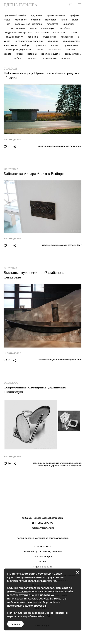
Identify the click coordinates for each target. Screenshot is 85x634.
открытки (52, 41)
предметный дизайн (15, 15)
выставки (32, 58)
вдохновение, (74, 463)
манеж (73, 32)
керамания (42, 32)
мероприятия (18, 28)
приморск (40, 45)
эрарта (8, 54)
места (33, 28)
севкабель (64, 28)
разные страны (73, 54)
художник (36, 15)
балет (75, 20)
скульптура (47, 28)
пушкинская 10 (14, 37)
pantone (70, 49)
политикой (47, 595)
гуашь (7, 20)
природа (66, 58)
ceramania (59, 32)
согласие (21, 591)
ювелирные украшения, (50, 466)
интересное (54, 49)
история (32, 54)
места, (41, 146)
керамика (33, 37)
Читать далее (12, 139)
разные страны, (59, 463)
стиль (40, 49)
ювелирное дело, (42, 463)
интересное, (50, 146)
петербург (53, 24)
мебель (18, 58)
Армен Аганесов (56, 15)
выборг (25, 45)
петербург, (70, 360)
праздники (66, 37)
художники (49, 37)
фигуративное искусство (18, 32)
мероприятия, (45, 360)
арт (9, 24)
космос (55, 45)
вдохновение (49, 58)
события (36, 20)
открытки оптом (71, 41)
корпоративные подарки (29, 41)
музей (19, 54)
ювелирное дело (50, 54)
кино (64, 20)
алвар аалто (10, 45)
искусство (51, 20)
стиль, (66, 466)
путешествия (71, 45)
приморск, (62, 146)
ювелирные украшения (19, 49)
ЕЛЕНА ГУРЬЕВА (20, 5)
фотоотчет (21, 20)
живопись (68, 24)
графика (74, 15)
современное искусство (28, 24)
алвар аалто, (67, 245)
